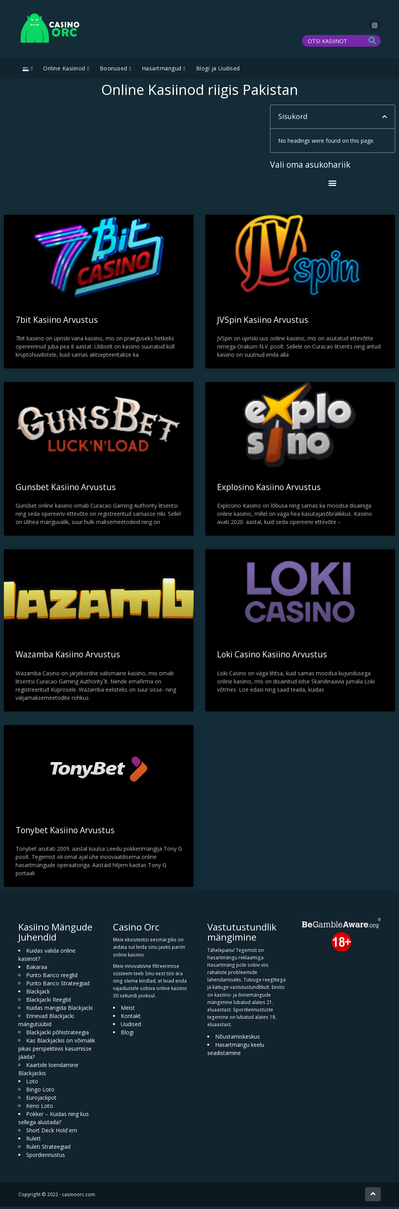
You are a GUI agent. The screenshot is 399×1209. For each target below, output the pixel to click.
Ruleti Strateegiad (48, 1148)
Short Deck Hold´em (51, 1132)
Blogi (127, 1034)
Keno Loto (39, 1107)
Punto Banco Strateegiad (58, 985)
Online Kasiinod (64, 70)
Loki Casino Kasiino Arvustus (272, 656)
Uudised (131, 1026)
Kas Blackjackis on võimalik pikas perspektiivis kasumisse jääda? (56, 1050)
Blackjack (38, 993)
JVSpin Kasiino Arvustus (262, 322)
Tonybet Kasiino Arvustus (65, 832)
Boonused (113, 70)
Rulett (33, 1140)
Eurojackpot (41, 1099)
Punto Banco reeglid (52, 977)
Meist (128, 1009)
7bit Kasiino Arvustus (57, 322)
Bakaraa (36, 968)
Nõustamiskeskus (237, 1038)
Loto (32, 1083)
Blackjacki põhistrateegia (57, 1034)
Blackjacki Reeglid (48, 1001)
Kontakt (131, 1018)
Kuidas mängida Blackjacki (59, 1009)
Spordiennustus (45, 1156)
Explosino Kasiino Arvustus (269, 489)
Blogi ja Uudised (218, 70)
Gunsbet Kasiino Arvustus (66, 489)
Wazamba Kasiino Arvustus (68, 656)
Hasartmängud (162, 70)
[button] (384, 119)
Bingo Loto (40, 1091)
